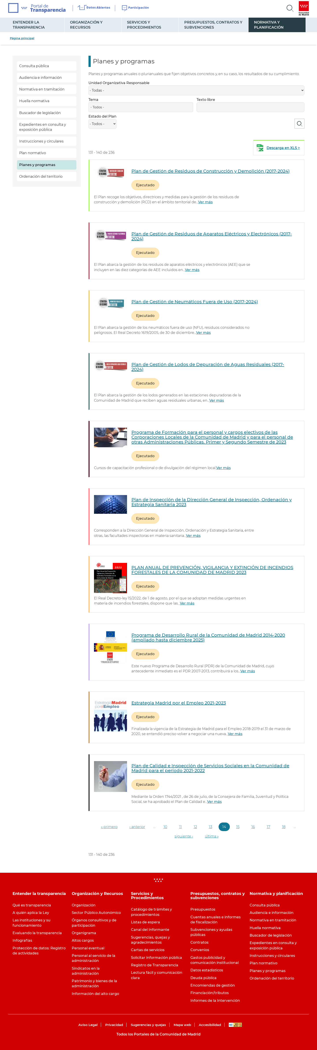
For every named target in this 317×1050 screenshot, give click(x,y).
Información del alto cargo (95, 994)
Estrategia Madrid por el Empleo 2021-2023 (178, 703)
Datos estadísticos (206, 970)
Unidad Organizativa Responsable (118, 83)
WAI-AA (235, 1025)
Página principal (22, 38)
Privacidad (114, 1025)
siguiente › (184, 836)
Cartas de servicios (147, 950)
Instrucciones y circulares (41, 141)
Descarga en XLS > (283, 148)
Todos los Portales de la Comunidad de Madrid (158, 1034)
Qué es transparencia (32, 905)
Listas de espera (145, 922)
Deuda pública (203, 978)
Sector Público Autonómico (96, 913)
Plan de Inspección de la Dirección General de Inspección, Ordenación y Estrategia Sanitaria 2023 (211, 502)
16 (253, 827)
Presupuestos (202, 909)
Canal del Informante (150, 930)
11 (180, 827)
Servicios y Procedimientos (144, 25)
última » (212, 836)
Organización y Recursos (86, 25)
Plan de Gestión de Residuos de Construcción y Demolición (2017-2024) (210, 171)
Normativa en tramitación (42, 89)
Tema (93, 100)
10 (165, 827)
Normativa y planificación (269, 25)
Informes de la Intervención (215, 1000)
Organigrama (84, 933)
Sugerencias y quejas (148, 1025)
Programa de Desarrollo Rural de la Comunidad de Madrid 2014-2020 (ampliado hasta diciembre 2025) (208, 637)
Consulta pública (34, 66)
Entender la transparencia (29, 25)
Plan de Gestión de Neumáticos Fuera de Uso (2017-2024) (194, 301)
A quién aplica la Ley (31, 913)
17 (268, 827)
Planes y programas (37, 165)
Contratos (199, 942)
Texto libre (206, 100)
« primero (109, 827)
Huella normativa (34, 101)
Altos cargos (83, 940)
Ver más (205, 202)
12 (195, 827)
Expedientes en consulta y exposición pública (42, 127)
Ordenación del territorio (41, 176)
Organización (84, 905)
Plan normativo (32, 153)
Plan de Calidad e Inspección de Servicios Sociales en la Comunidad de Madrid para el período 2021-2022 (210, 768)
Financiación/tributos (209, 993)
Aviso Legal (88, 1025)
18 (284, 827)
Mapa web (182, 1025)
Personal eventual (88, 948)
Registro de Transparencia (154, 965)
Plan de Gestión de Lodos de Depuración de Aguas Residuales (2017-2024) (207, 367)
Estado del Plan (102, 116)
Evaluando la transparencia (37, 933)
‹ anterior (137, 827)
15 (238, 827)
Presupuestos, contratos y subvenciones (213, 25)
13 (210, 827)
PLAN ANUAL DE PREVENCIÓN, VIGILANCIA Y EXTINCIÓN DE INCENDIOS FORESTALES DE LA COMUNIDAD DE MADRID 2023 (212, 570)
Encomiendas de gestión (212, 985)
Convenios (199, 950)
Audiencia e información (40, 78)
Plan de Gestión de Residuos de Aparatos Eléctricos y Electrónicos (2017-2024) (211, 236)
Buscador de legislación (40, 113)
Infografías (22, 940)
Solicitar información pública (156, 958)
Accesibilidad (210, 1025)
